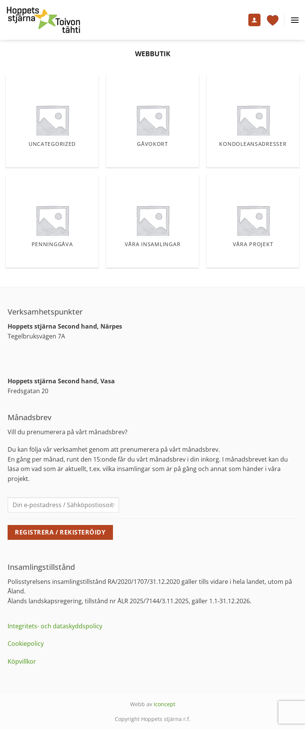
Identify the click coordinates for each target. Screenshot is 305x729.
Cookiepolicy (26, 643)
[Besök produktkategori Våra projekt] (253, 221)
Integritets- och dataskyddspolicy (55, 626)
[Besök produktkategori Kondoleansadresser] (253, 121)
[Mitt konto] (254, 20)
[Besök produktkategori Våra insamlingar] (152, 221)
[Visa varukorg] (273, 20)
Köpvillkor (22, 661)
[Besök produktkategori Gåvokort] (152, 121)
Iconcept (164, 704)
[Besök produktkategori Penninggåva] (52, 221)
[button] (294, 20)
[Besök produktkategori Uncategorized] (52, 121)
